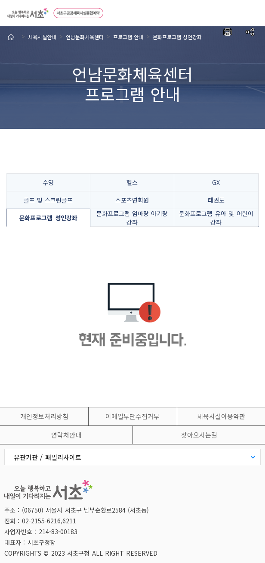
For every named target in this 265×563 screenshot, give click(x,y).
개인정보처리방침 (44, 416)
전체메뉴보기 (252, 13)
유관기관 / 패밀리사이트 (47, 457)
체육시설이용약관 (221, 416)
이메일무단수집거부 (132, 416)
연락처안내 (66, 434)
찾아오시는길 (199, 434)
